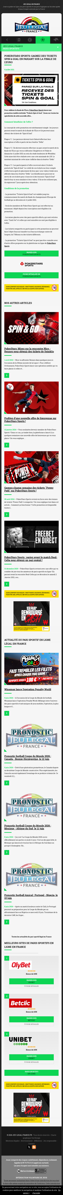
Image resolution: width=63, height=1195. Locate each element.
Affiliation (38, 1141)
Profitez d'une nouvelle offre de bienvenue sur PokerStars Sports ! (30, 420)
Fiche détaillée (31, 986)
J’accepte (36, 1193)
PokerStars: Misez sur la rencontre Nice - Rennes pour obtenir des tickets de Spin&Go (29, 350)
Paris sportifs (31, 1072)
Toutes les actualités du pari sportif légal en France (31, 937)
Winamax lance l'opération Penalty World (27, 689)
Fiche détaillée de (31, 275)
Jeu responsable (49, 1141)
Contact (31, 1144)
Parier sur (31, 253)
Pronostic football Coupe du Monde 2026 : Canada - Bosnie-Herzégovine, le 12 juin (27, 757)
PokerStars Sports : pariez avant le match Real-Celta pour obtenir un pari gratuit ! (30, 559)
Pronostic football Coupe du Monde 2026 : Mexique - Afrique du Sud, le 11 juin (27, 827)
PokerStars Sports (36, 110)
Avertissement (27, 1141)
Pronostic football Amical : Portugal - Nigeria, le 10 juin (31, 897)
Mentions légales (12, 1141)
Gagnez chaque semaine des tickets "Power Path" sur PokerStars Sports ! (28, 489)
